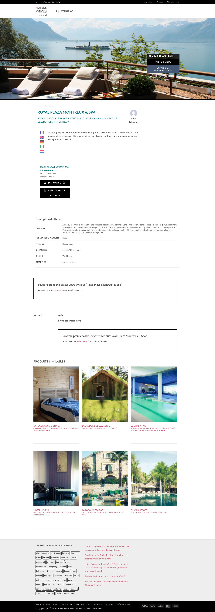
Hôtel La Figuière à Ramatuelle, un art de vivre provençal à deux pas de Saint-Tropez (107, 548)
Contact (64, 604)
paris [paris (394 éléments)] (70, 580)
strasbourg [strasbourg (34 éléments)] (40, 593)
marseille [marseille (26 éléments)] (68, 575)
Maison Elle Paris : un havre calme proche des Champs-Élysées (106, 583)
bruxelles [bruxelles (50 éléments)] (64, 558)
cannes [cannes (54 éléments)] (73, 558)
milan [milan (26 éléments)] (38, 580)
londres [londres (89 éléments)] (59, 571)
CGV (72, 604)
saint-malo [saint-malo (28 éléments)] (47, 589)
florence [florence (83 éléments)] (59, 562)
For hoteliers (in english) (117, 604)
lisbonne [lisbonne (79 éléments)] (50, 571)
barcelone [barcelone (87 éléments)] (75, 553)
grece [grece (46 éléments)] (67, 562)
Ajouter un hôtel (173, 2)
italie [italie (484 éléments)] (70, 567)
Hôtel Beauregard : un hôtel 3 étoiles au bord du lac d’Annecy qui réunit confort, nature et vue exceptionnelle (106, 567)
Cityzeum (79, 608)
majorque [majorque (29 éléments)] (48, 575)
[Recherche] (57, 11)
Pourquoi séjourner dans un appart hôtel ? (105, 576)
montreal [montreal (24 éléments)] (46, 580)
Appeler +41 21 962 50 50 (54, 193)
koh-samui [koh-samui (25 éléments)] (40, 571)
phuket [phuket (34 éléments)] (39, 584)
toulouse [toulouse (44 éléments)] (50, 593)
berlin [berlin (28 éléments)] (38, 558)
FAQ (48, 604)
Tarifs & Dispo (163, 62)
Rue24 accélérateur (93, 608)
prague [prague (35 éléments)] (60, 584)
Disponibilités (54, 182)
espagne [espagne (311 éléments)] (50, 562)
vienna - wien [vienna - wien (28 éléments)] (69, 593)
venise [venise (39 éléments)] (58, 593)
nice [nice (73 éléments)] (64, 580)
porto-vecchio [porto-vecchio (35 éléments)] (49, 584)
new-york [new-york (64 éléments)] (56, 580)
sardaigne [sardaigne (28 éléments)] (57, 589)
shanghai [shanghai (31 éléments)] (74, 589)
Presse (55, 604)
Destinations (67, 11)
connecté (58, 290)
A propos (160, 2)
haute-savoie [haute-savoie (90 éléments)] (41, 567)
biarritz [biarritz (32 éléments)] (46, 558)
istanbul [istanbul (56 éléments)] (63, 567)
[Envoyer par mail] (161, 76)
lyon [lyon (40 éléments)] (74, 571)
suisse (41, 106)
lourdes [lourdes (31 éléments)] (67, 571)
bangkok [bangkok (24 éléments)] (65, 553)
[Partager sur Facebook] (151, 76)
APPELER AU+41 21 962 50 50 (163, 69)
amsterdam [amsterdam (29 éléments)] (55, 553)
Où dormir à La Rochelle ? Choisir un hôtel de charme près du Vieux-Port (106, 557)
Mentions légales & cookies (89, 604)
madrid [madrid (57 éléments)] (39, 575)
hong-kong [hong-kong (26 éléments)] (53, 567)
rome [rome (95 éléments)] (38, 589)
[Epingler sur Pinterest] (166, 76)
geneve (50, 106)
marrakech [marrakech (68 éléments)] (58, 575)
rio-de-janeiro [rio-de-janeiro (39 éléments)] (71, 584)
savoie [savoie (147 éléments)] (65, 589)
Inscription (149, 2)
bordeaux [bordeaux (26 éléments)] (55, 558)
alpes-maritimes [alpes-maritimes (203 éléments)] (42, 553)
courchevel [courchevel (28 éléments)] (40, 562)
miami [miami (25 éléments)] (76, 575)
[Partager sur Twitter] (156, 76)
